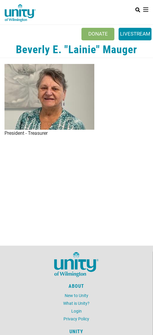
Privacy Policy (76, 319)
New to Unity (76, 295)
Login (76, 311)
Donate (98, 33)
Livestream (135, 33)
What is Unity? (76, 303)
